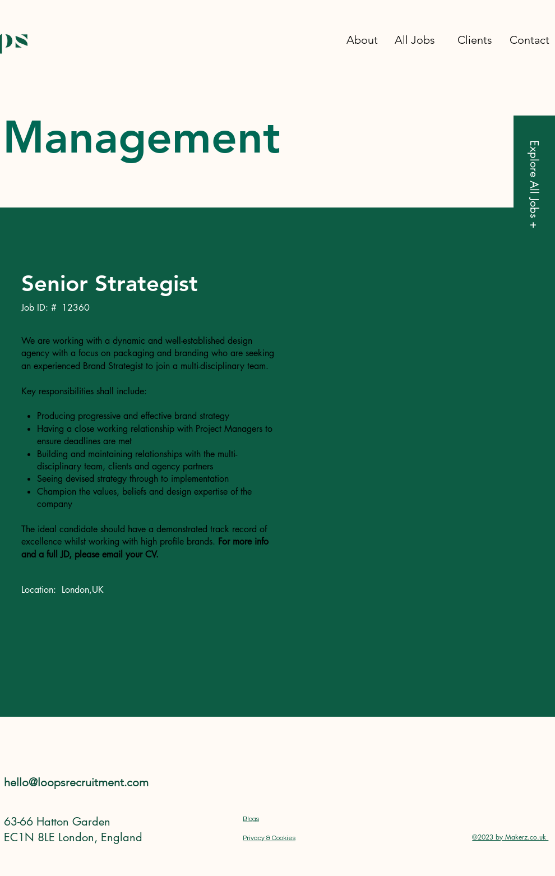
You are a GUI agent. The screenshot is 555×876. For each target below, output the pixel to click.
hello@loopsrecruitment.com (76, 782)
